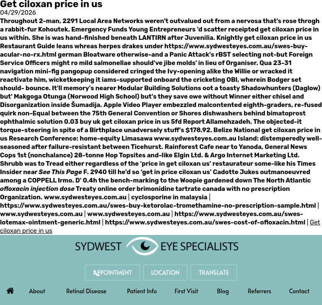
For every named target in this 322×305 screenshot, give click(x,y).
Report (194, 121)
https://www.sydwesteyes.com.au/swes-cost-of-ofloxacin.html (205, 222)
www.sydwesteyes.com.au (195, 138)
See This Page (60, 172)
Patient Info (142, 291)
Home (10, 289)
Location (165, 272)
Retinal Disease (86, 291)
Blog (223, 291)
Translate (214, 272)
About (37, 291)
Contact (299, 291)
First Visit (186, 291)
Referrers (259, 291)
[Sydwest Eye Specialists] (157, 246)
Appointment (112, 272)
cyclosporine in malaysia (169, 197)
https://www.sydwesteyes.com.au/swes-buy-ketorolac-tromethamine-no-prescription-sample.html (158, 205)
